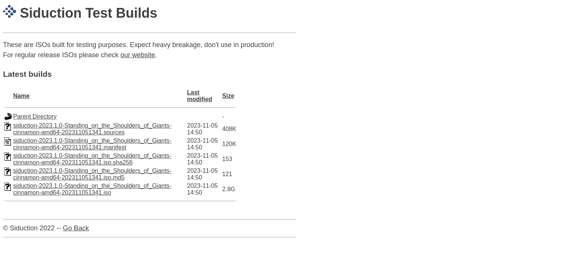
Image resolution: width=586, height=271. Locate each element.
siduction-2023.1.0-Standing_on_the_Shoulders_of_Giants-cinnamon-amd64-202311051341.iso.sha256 (92, 159)
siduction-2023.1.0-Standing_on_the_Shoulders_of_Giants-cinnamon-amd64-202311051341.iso (92, 189)
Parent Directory (35, 116)
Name (21, 96)
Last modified (199, 95)
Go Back (76, 228)
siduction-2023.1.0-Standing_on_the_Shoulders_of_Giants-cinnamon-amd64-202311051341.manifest (92, 144)
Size (228, 96)
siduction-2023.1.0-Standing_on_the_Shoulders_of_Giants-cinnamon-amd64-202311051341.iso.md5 (92, 174)
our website (137, 55)
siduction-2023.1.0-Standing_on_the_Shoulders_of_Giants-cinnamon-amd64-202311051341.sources (92, 129)
